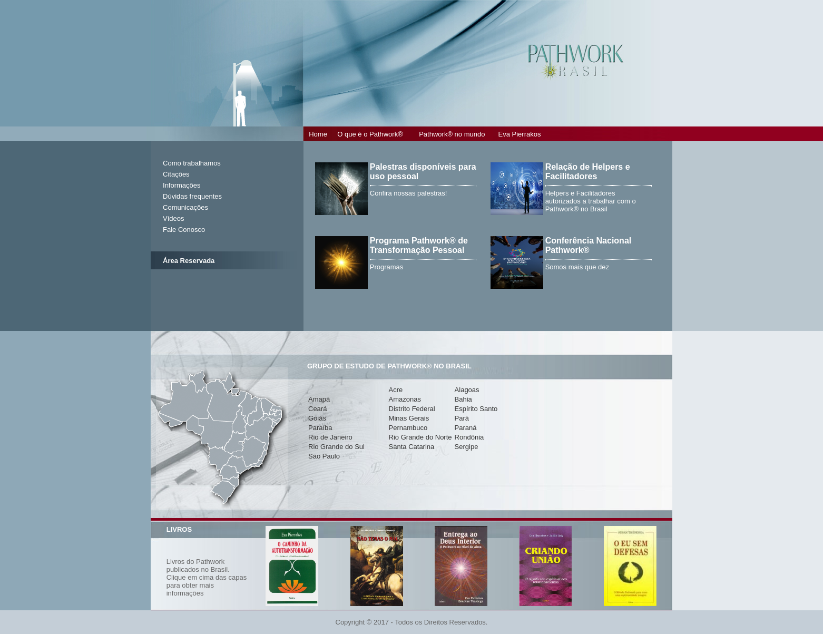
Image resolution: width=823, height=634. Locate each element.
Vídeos (173, 218)
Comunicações (185, 207)
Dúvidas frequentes (192, 196)
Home (318, 134)
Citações (176, 174)
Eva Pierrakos (519, 134)
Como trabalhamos (192, 163)
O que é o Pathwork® (370, 134)
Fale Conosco (184, 229)
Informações (182, 185)
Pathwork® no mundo (452, 134)
